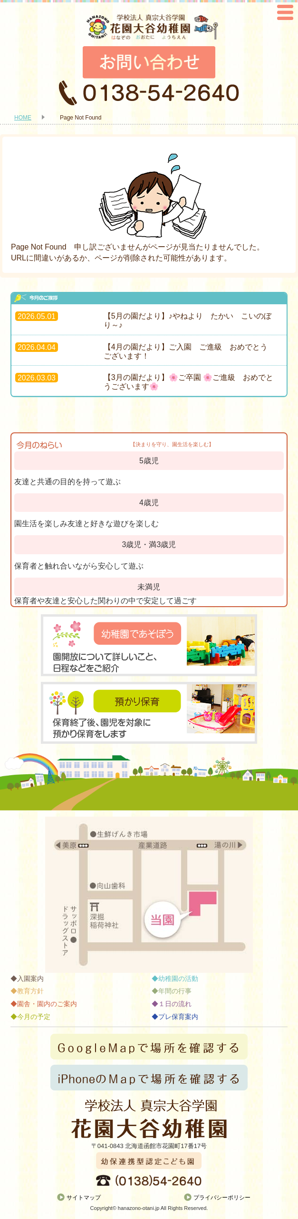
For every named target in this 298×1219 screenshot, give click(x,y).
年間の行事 (175, 991)
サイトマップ (84, 1197)
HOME (22, 117)
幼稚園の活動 (178, 978)
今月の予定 (33, 1016)
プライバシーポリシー (221, 1197)
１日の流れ (175, 1004)
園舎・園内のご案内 (47, 1004)
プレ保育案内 (178, 1016)
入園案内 (30, 978)
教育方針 (30, 991)
